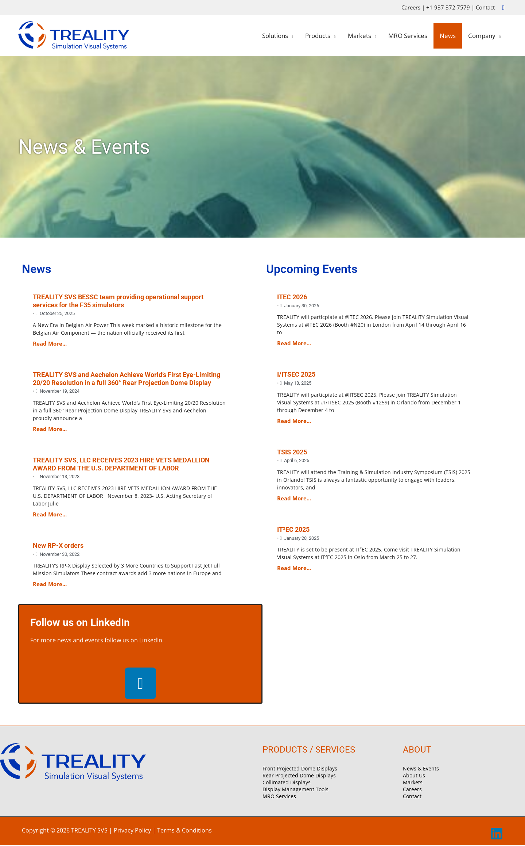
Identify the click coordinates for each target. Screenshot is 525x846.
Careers (410, 7)
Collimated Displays (287, 782)
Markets (413, 782)
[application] (290, 36)
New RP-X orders (58, 545)
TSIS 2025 (292, 452)
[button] (503, 8)
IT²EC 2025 (293, 529)
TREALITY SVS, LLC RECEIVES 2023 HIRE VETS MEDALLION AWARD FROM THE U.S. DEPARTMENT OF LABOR (121, 464)
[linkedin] (496, 838)
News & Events (421, 768)
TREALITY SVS (89, 831)
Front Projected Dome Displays (301, 768)
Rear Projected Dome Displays (300, 775)
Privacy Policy (132, 831)
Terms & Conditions (184, 831)
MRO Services (279, 796)
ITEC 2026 (292, 297)
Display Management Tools (296, 789)
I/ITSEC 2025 (296, 374)
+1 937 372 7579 (448, 7)
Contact (485, 7)
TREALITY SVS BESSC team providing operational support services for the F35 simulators (118, 301)
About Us (414, 775)
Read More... (50, 343)
